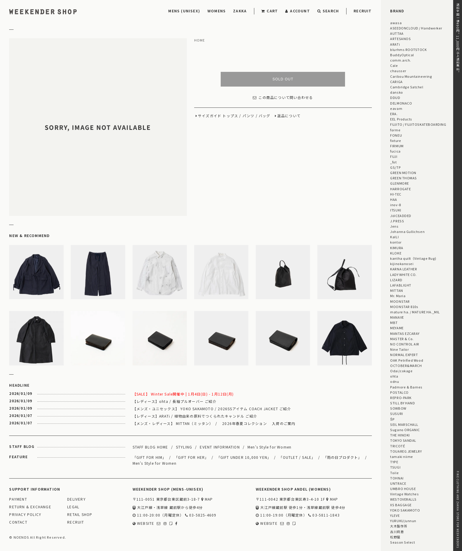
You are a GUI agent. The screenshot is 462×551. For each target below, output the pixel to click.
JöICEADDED (400, 215)
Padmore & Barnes (406, 387)
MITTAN (396, 290)
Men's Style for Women (269, 446)
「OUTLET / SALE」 (297, 457)
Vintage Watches (404, 494)
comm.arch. (400, 60)
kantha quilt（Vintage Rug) (413, 258)
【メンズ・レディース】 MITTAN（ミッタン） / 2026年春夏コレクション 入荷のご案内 (214, 423)
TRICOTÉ (397, 446)
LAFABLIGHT (400, 285)
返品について (289, 116)
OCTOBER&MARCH (406, 365)
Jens (394, 226)
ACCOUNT (297, 10)
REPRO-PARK (400, 397)
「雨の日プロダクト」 (342, 457)
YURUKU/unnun (403, 520)
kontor (395, 242)
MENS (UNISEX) (184, 10)
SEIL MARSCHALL (404, 424)
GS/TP (395, 167)
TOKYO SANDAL (403, 440)
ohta (394, 376)
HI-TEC (395, 194)
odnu (394, 381)
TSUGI (395, 467)
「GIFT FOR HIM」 (149, 457)
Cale (394, 65)
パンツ (248, 116)
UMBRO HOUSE (403, 488)
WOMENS (216, 10)
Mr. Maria (397, 295)
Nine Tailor (399, 349)
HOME (199, 40)
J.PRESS (397, 221)
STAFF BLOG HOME (150, 446)
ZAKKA (240, 10)
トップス (230, 116)
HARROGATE (400, 188)
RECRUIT (363, 10)
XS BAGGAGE (400, 504)
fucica (395, 151)
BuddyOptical (402, 54)
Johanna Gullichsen (407, 231)
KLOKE (395, 253)
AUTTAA (396, 33)
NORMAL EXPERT (404, 354)
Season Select (402, 542)
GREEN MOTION (403, 172)
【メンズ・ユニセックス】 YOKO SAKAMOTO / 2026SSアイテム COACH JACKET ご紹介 (212, 408)
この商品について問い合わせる (283, 97)
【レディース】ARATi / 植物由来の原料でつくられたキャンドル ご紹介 (195, 415)
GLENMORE (399, 183)
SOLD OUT (283, 79)
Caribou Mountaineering (411, 76)
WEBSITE (143, 523)
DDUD (395, 97)
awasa (396, 22)
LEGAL (73, 507)
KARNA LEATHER (403, 269)
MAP (207, 499)
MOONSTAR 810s (404, 306)
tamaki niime (401, 456)
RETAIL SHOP (79, 514)
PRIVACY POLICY (25, 514)
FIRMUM (396, 145)
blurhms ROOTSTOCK (408, 49)
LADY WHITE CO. (403, 274)
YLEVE (395, 515)
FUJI (393, 156)
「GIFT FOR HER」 (191, 457)
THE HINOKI (400, 435)
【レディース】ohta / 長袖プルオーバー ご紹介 (175, 401)
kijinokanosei (401, 263)
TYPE (394, 461)
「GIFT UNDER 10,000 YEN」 (244, 457)
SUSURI (396, 413)
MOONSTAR (400, 301)
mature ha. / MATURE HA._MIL (415, 312)
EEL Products (401, 119)
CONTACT (18, 522)
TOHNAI (396, 478)
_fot (393, 162)
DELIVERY (76, 499)
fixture (395, 140)
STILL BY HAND (402, 403)
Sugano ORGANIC (405, 429)
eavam (396, 108)
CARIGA (396, 81)
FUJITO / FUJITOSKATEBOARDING (418, 124)
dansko (396, 92)
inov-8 (395, 204)
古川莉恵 (397, 531)
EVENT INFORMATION (220, 446)
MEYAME (396, 327)
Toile (394, 472)
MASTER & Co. (401, 338)
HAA (393, 199)
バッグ (264, 116)
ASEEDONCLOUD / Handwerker (416, 28)
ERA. (393, 113)
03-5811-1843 (324, 515)
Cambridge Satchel (406, 87)
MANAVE (397, 317)
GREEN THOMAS (403, 178)
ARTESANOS (400, 38)
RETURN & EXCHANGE (30, 507)
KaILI (394, 236)
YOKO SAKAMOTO (405, 510)
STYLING (184, 446)
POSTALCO (399, 392)
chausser (398, 70)
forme (395, 130)
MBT (394, 322)
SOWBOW (398, 408)
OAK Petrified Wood (406, 360)
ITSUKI (395, 210)
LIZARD (396, 279)
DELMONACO (401, 103)
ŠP (392, 419)
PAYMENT (18, 499)
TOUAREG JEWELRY (406, 451)
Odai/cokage (401, 370)
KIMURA (396, 247)
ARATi (395, 44)
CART (269, 10)
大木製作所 (398, 526)
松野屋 (395, 537)
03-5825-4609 (201, 515)
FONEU (396, 135)
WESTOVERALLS (403, 499)
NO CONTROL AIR (404, 344)
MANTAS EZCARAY (405, 333)
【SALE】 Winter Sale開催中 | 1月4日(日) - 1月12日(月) (183, 393)
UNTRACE (398, 483)
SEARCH (328, 10)
